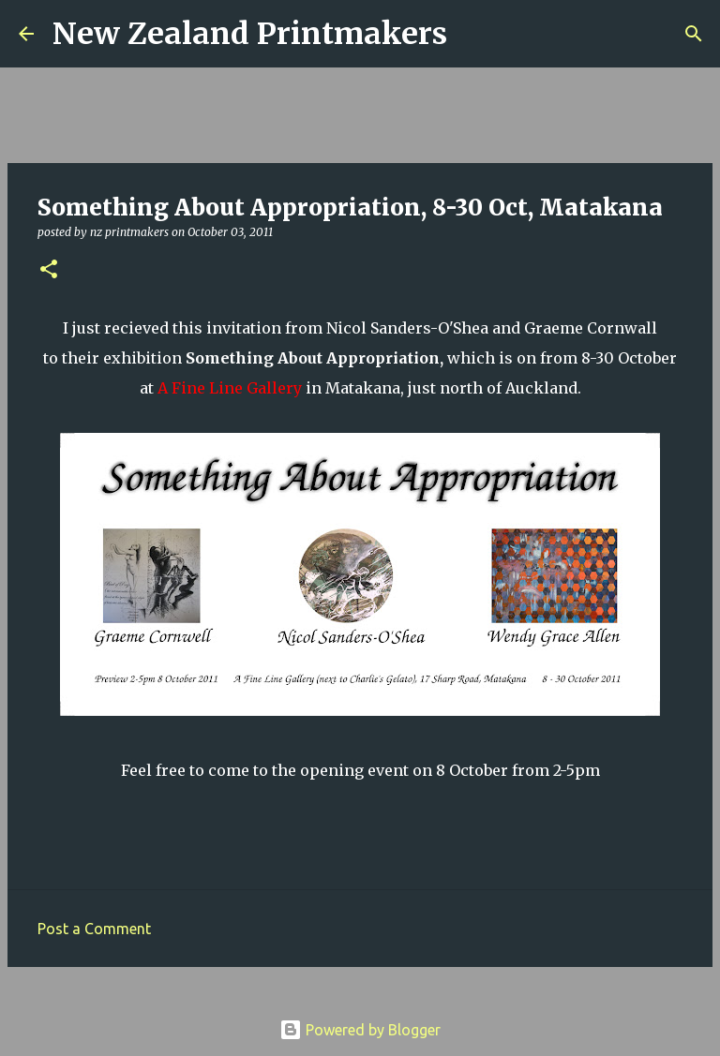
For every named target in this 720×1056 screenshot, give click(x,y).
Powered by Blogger (360, 1029)
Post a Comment (94, 928)
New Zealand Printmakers (249, 33)
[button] (49, 270)
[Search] (473, 33)
